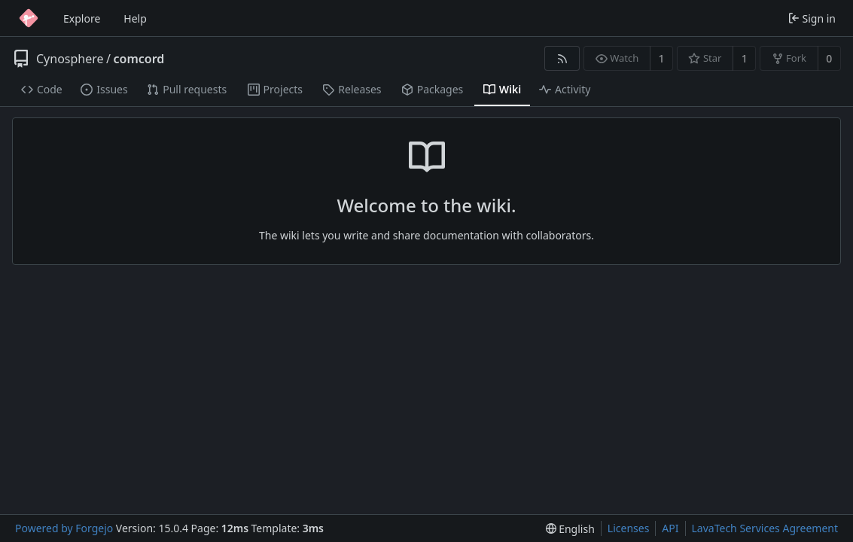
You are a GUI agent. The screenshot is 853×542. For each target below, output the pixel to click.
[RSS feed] (562, 58)
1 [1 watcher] (662, 58)
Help (135, 18)
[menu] (570, 529)
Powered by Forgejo (64, 528)
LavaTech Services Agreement (765, 528)
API (670, 528)
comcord (139, 58)
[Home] (29, 18)
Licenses (629, 528)
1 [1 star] (745, 58)
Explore (81, 18)
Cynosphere (70, 58)
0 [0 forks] (829, 58)
